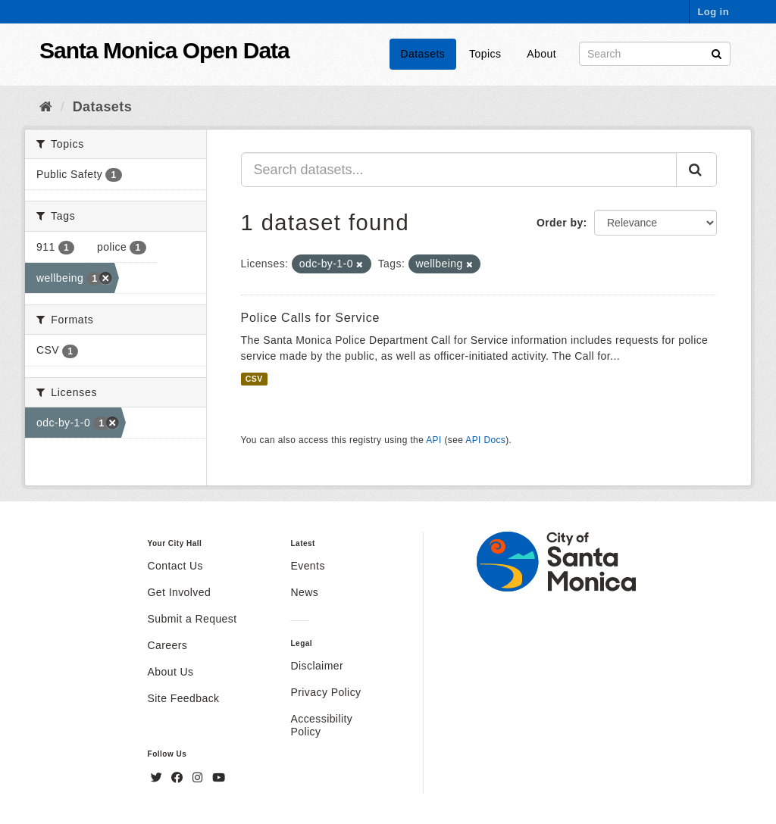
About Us (171, 672)
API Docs (485, 440)
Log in (713, 11)
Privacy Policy (325, 692)
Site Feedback (184, 698)
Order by (560, 223)
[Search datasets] (655, 54)
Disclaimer (316, 666)
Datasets (423, 54)
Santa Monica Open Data (164, 50)
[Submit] (716, 52)
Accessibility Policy (321, 725)
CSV (254, 378)
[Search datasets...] (459, 169)
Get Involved (179, 592)
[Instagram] (199, 778)
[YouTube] (218, 778)
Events (307, 566)
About (541, 54)
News (304, 592)
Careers (168, 645)
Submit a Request (192, 619)
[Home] (45, 106)
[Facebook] (178, 778)
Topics (485, 54)
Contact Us (175, 566)
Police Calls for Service (310, 317)
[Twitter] (158, 778)
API (433, 440)
